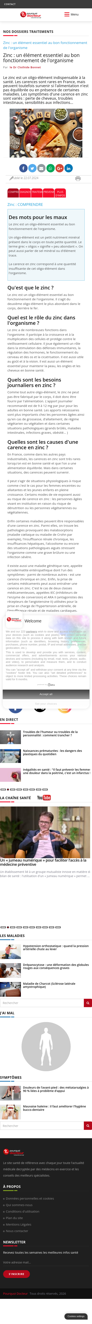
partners (31, 631)
